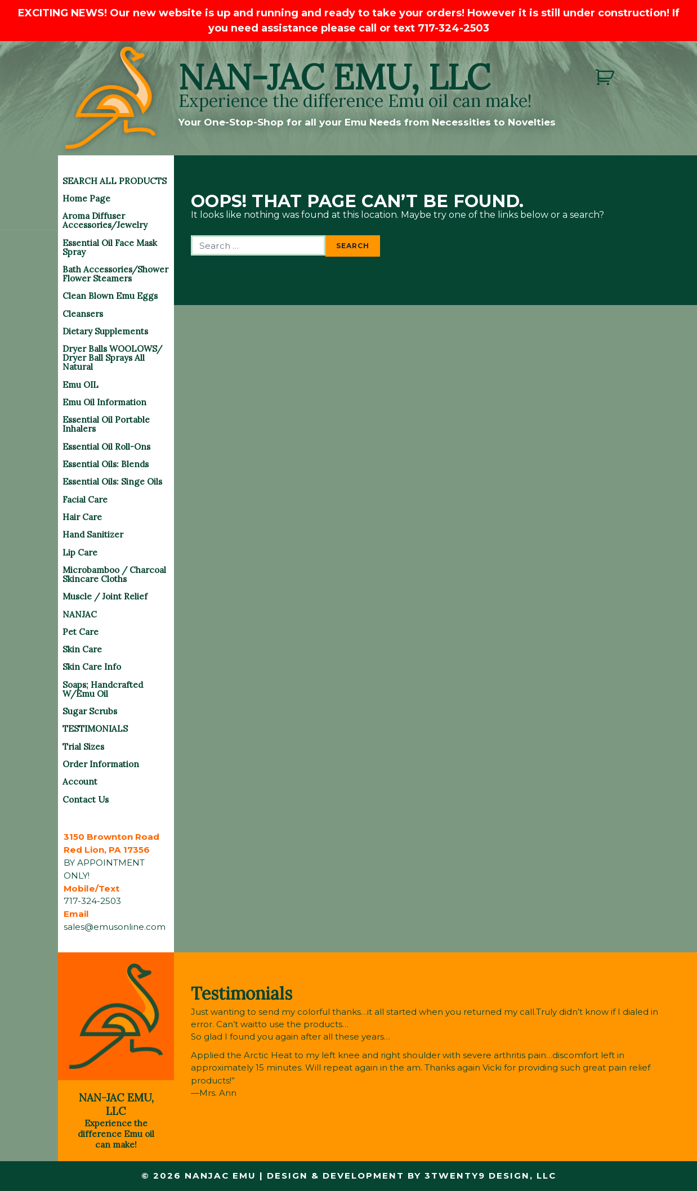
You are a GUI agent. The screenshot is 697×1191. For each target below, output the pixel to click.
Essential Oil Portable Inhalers (106, 424)
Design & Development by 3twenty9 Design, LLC (411, 1175)
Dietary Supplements (105, 331)
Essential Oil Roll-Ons (106, 446)
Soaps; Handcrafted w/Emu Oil (102, 689)
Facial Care (85, 499)
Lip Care (79, 552)
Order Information (100, 764)
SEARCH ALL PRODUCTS (114, 181)
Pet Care (80, 631)
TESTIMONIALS (95, 728)
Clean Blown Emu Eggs (110, 295)
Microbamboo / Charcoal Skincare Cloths (114, 574)
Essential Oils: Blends (105, 464)
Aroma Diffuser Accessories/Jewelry (105, 220)
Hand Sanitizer (92, 534)
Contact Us (85, 799)
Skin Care (82, 649)
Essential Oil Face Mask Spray (109, 247)
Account (79, 781)
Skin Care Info (91, 666)
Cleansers (82, 313)
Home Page (86, 198)
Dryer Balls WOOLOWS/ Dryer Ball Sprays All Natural (112, 357)
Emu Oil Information (104, 402)
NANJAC (79, 614)
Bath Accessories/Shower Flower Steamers (115, 274)
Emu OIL (80, 384)
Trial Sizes (83, 746)
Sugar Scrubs (89, 711)
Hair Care (82, 517)
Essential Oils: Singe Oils (112, 481)
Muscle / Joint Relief (105, 596)
